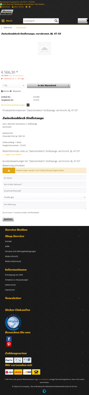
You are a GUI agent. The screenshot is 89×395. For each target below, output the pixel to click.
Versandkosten (43, 379)
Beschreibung (7, 105)
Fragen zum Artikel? (12, 154)
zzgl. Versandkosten (16, 75)
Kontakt (8, 241)
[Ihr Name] (44, 177)
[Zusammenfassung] (44, 190)
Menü (7, 20)
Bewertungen (21, 105)
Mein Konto (18, 7)
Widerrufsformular (13, 261)
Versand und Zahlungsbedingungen (20, 251)
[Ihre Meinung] (44, 205)
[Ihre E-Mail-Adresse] (44, 184)
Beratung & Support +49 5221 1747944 (17, 2)
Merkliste (5, 7)
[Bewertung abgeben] (44, 197)
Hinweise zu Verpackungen (16, 280)
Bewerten (15, 91)
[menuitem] (7, 20)
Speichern (8, 219)
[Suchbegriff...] (41, 20)
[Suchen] (56, 20)
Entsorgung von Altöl (14, 275)
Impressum (10, 290)
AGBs (7, 246)
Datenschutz (10, 285)
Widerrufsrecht (11, 256)
